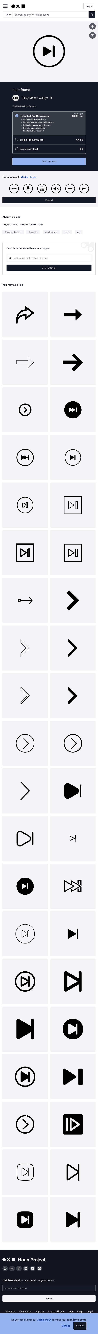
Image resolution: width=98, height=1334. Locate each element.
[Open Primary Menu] (5, 6)
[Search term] (51, 14)
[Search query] (49, 258)
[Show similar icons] (92, 35)
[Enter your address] (49, 1288)
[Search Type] (7, 14)
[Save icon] (92, 26)
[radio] (49, 123)
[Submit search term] (92, 14)
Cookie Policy (44, 1319)
